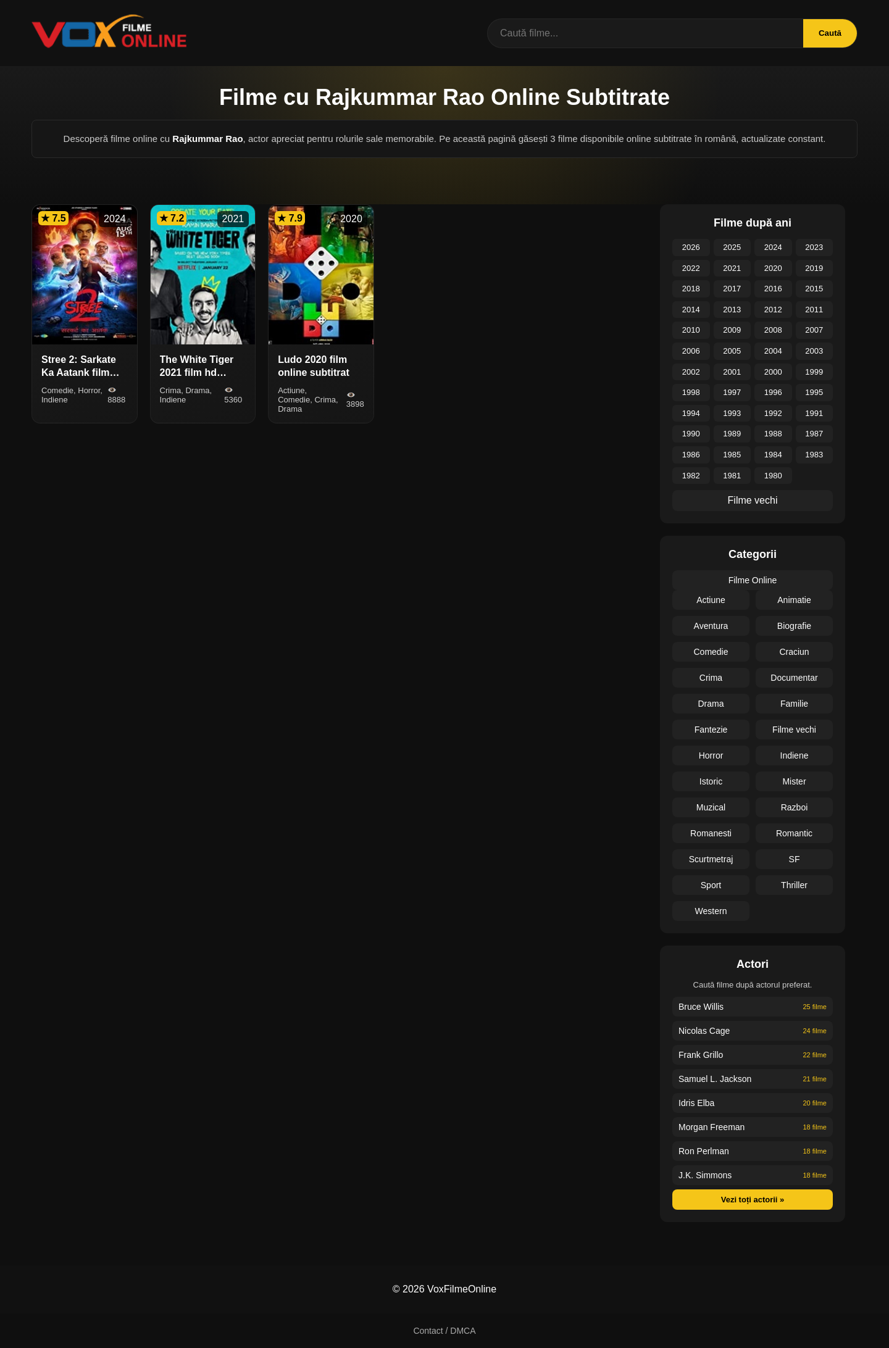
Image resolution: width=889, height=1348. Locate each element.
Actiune (710, 600)
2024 (773, 247)
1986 (691, 454)
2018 (691, 288)
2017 (732, 288)
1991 (814, 413)
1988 (773, 433)
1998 (691, 392)
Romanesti (711, 833)
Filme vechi (753, 500)
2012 (773, 309)
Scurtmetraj (711, 859)
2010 (691, 330)
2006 (691, 351)
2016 (773, 288)
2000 (773, 372)
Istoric (710, 781)
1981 (732, 475)
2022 (691, 268)
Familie (794, 704)
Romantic (794, 833)
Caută (830, 33)
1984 (773, 454)
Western (711, 911)
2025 (732, 247)
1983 (814, 454)
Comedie (710, 652)
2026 (691, 247)
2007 (814, 330)
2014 (691, 309)
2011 (814, 309)
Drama (711, 704)
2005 (732, 351)
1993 (732, 413)
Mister (794, 781)
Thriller (794, 885)
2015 (814, 288)
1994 (691, 413)
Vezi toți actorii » (753, 1199)
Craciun (794, 652)
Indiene (794, 755)
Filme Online (752, 580)
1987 (814, 433)
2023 (814, 247)
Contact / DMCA (444, 1331)
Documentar (793, 678)
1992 (773, 413)
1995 (814, 392)
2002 (691, 372)
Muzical (710, 807)
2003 (814, 351)
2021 (732, 268)
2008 (773, 330)
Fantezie (711, 729)
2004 (773, 351)
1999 (814, 372)
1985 (732, 454)
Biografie (794, 626)
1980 (773, 475)
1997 (732, 392)
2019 (814, 268)
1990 (691, 433)
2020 (773, 268)
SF (794, 859)
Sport (711, 885)
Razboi (794, 807)
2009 (732, 330)
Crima (710, 678)
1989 (732, 433)
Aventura (711, 626)
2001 (732, 372)
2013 (732, 309)
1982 (691, 475)
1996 (773, 392)
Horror (711, 755)
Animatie (794, 600)
